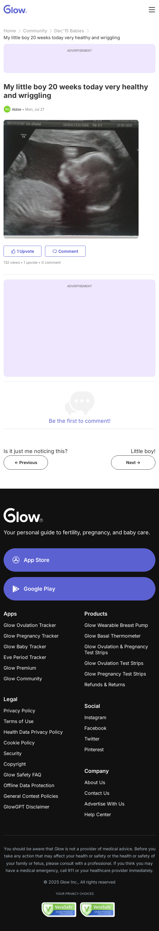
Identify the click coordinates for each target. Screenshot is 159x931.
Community (35, 31)
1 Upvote (22, 251)
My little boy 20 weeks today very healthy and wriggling (62, 37)
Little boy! (143, 451)
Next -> (133, 462)
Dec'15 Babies (69, 31)
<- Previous (26, 462)
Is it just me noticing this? (36, 451)
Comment (65, 251)
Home (10, 31)
